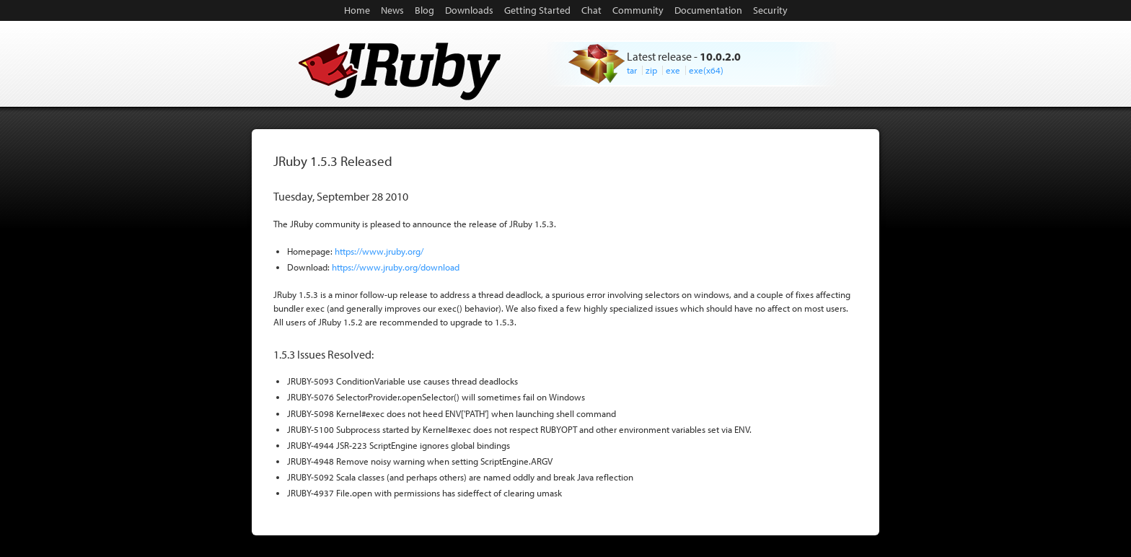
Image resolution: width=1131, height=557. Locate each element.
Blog (424, 10)
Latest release (659, 56)
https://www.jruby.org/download (395, 267)
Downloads (469, 10)
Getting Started (537, 10)
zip (651, 70)
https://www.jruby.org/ (379, 251)
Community (638, 10)
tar (632, 70)
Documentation (708, 10)
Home (357, 10)
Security (770, 10)
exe (673, 70)
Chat (591, 10)
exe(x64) (706, 70)
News (392, 10)
